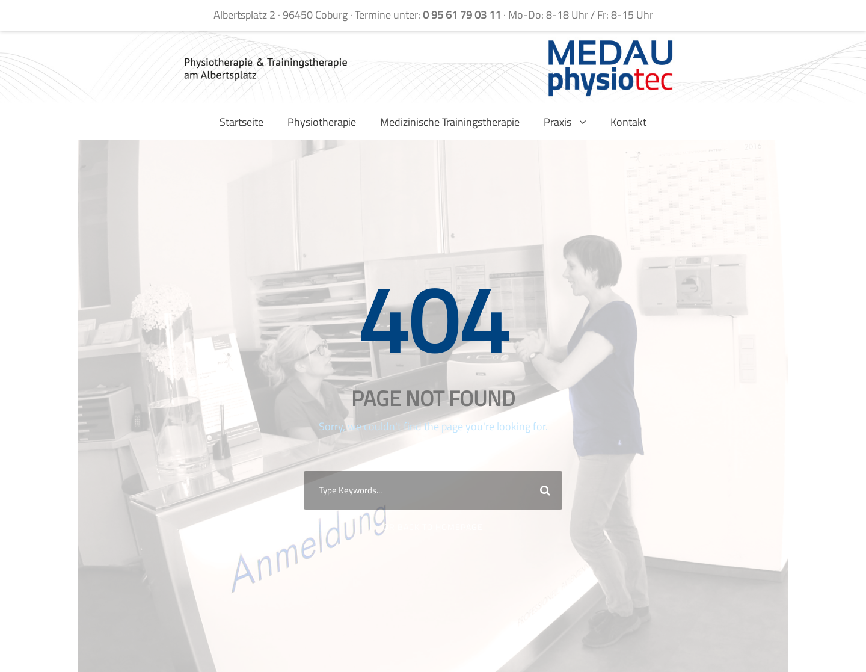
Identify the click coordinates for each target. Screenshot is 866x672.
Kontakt (628, 122)
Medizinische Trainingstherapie (450, 122)
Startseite (241, 122)
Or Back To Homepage (433, 526)
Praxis (557, 122)
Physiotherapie (321, 122)
